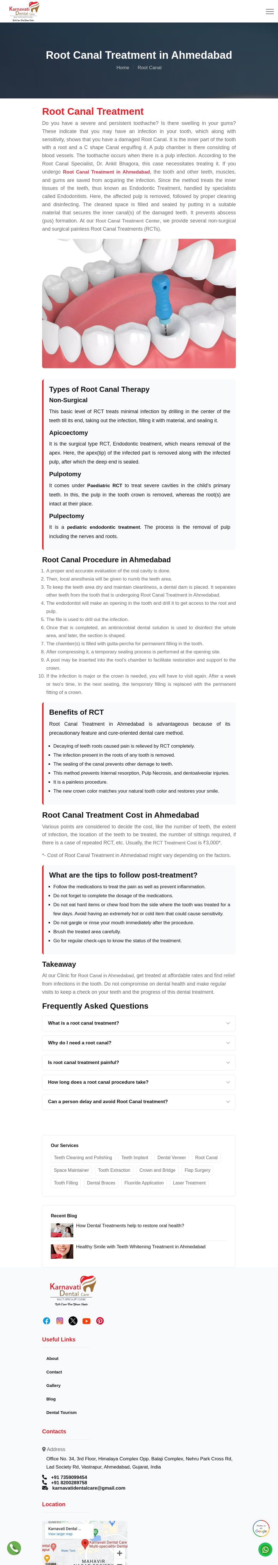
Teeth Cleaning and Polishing (83, 1157)
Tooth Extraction (114, 1170)
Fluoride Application (144, 1183)
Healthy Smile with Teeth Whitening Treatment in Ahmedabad (141, 1246)
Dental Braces (101, 1183)
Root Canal (206, 1157)
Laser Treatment (189, 1183)
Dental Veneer (172, 1157)
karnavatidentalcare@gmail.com (88, 1488)
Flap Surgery (198, 1170)
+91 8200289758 (69, 1482)
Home (123, 67)
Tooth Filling (66, 1183)
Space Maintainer (71, 1170)
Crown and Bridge (158, 1170)
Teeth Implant (134, 1157)
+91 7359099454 (69, 1477)
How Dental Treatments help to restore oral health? (130, 1225)
